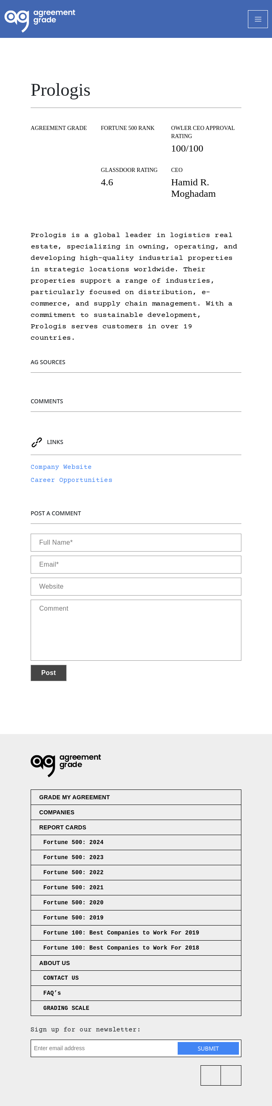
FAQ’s (52, 993)
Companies (56, 812)
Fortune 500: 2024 (73, 842)
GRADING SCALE (66, 1008)
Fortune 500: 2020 (73, 902)
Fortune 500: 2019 (73, 918)
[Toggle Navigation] (258, 19)
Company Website (61, 467)
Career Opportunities (71, 480)
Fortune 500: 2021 (73, 887)
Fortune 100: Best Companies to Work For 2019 (121, 933)
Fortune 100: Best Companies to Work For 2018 (121, 948)
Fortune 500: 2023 (73, 857)
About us (54, 963)
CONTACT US (61, 978)
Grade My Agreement (74, 797)
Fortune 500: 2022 (73, 872)
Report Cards (62, 827)
